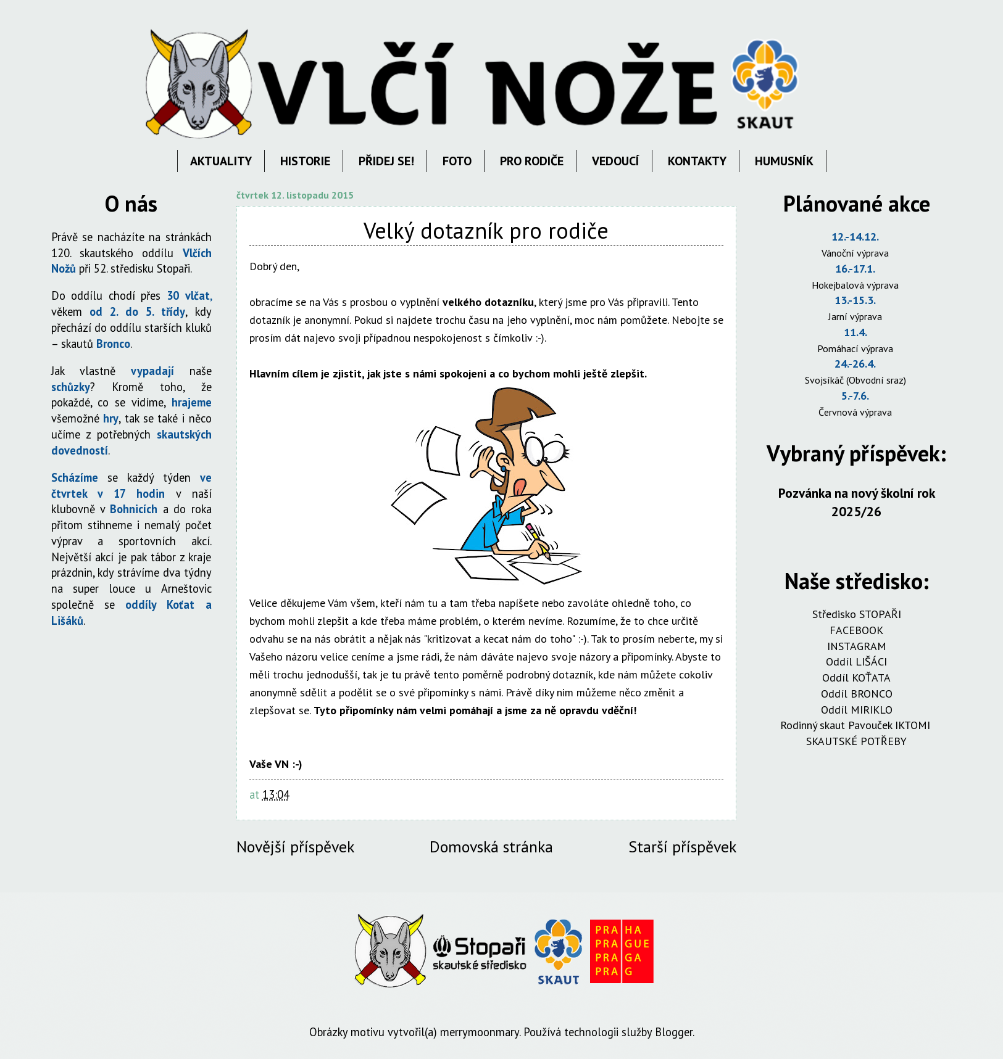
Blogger (674, 1031)
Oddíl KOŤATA (856, 677)
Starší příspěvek (682, 846)
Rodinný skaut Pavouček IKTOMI (856, 725)
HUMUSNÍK (784, 161)
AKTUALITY (221, 161)
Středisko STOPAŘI (856, 614)
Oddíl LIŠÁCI (856, 661)
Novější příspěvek (295, 846)
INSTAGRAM (856, 646)
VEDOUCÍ (615, 161)
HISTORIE (305, 161)
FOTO (457, 161)
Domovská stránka (491, 846)
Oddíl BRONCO (857, 693)
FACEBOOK (856, 630)
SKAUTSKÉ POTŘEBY (856, 741)
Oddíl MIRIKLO (857, 710)
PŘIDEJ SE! (386, 161)
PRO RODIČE (532, 161)
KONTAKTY (697, 161)
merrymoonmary (479, 1031)
